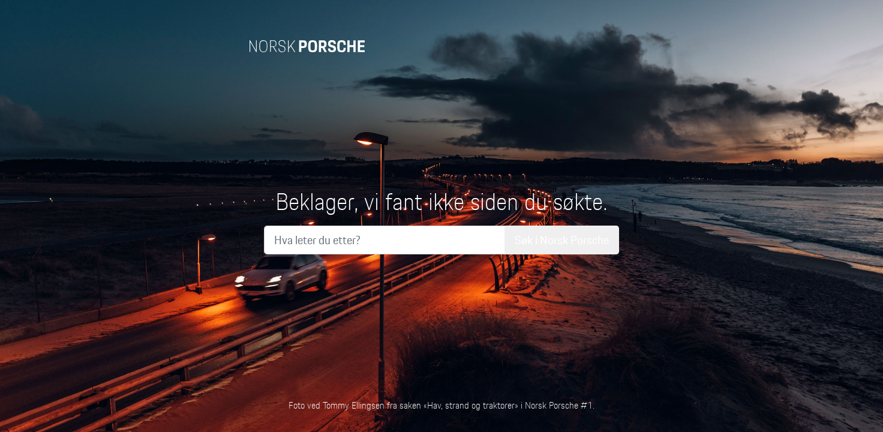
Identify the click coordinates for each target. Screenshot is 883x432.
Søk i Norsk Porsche (562, 240)
